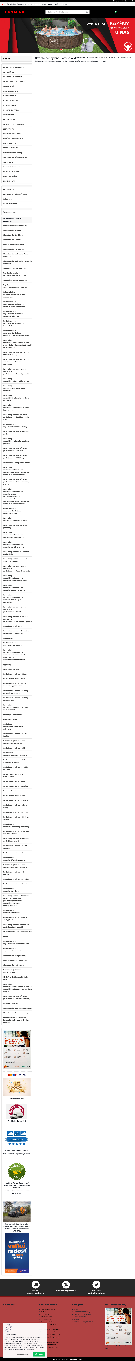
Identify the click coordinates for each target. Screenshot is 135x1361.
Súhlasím (39, 1354)
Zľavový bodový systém (37, 4)
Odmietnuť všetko (23, 1354)
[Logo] (14, 12)
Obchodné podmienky (18, 4)
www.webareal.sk (75, 1359)
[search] (87, 13)
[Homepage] (2, 4)
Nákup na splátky (54, 4)
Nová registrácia (128, 1)
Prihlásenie (115, 1)
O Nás (6, 4)
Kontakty (65, 4)
